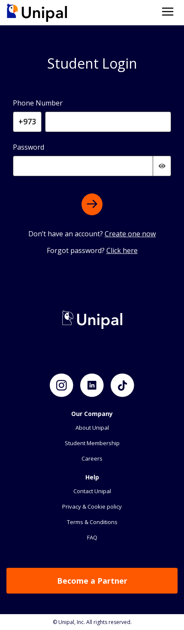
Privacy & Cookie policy (92, 506)
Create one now (130, 233)
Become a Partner (92, 581)
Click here (122, 250)
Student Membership (92, 443)
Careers (92, 458)
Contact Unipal (92, 491)
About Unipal (92, 427)
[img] (162, 166)
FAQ (92, 537)
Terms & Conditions (92, 522)
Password (28, 147)
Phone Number (38, 103)
